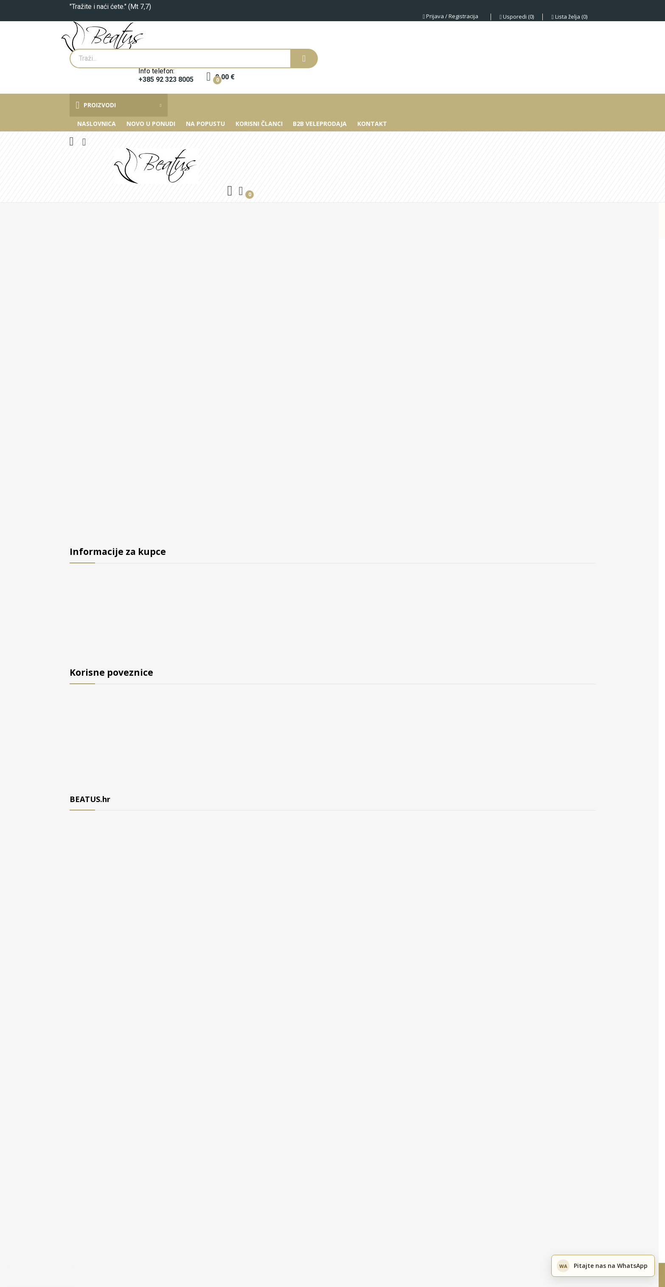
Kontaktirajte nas (97, 662)
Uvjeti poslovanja (97, 599)
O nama (82, 568)
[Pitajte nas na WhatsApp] (603, 1266)
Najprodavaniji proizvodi (109, 720)
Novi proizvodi (93, 689)
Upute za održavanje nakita (113, 736)
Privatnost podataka (102, 647)
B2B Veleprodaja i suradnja (113, 584)
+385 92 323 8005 (166, 80)
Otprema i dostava (99, 615)
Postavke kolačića (289, 1275)
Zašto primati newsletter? (110, 752)
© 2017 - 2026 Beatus (103, 1245)
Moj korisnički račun (102, 783)
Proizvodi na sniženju (103, 705)
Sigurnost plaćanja (99, 631)
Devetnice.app (91, 1258)
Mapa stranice (92, 767)
